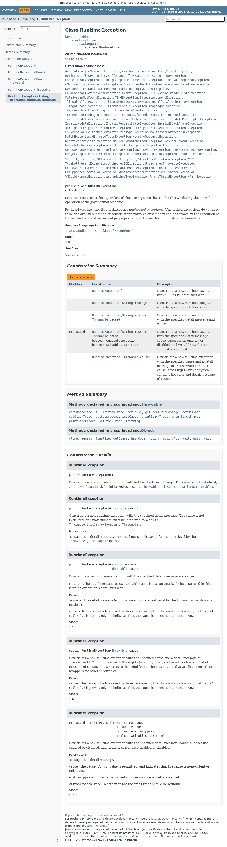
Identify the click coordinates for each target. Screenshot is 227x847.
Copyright (71, 833)
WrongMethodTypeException (127, 176)
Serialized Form (77, 255)
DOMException (75, 89)
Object (147, 430)
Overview (9, 10)
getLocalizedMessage (162, 412)
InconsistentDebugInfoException (91, 115)
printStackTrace (155, 416)
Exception (87, 190)
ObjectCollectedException (168, 145)
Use (35, 10)
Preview (56, 10)
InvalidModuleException (84, 123)
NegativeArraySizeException (88, 141)
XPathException (200, 176)
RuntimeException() (22, 65)
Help (122, 10)
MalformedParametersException (175, 132)
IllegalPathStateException (179, 101)
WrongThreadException (168, 176)
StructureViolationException (162, 159)
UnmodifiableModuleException (130, 168)
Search (111, 10)
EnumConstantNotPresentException (92, 93)
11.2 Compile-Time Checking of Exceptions (98, 230)
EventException (134, 93)
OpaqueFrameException (83, 149)
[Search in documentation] (195, 19)
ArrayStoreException (174, 71)
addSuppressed (80, 412)
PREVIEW (190, 158)
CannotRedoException (169, 75)
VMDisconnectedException (138, 172)
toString (133, 421)
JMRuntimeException (115, 128)
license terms (158, 2)
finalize (103, 438)
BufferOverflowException (85, 75)
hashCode (138, 438)
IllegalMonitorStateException (131, 101)
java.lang (28, 19)
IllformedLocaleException (125, 106)
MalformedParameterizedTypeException (117, 132)
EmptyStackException (151, 89)
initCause (130, 416)
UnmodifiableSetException (177, 168)
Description (12, 38)
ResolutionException (195, 154)
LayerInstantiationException (178, 128)
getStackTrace (80, 416)
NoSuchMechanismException (86, 145)
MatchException (77, 136)
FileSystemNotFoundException (89, 97)
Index (98, 10)
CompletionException (105, 84)
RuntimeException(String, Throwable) (26, 81)
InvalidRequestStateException (131, 123)
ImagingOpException (164, 106)
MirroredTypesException (111, 136)
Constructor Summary (20, 45)
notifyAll (171, 438)
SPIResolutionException (116, 159)
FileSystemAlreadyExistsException (177, 93)
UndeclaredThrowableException (170, 163)
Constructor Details (18, 58)
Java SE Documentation (166, 818)
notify (154, 438)
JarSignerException (81, 128)
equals (86, 438)
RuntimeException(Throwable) (29, 89)
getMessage (191, 412)
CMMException (75, 84)
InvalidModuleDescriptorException (187, 119)
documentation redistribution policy (170, 836)
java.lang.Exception (93, 44)
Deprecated (83, 10)
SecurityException (80, 159)
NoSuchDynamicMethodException (138, 141)
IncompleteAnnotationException (140, 110)
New (68, 10)
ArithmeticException (139, 71)
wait (186, 438)
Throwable (100, 319)
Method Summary (17, 52)
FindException (126, 97)
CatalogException (115, 80)
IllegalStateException (83, 106)
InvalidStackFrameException (180, 123)
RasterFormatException (110, 154)
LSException (75, 132)
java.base (9, 19)
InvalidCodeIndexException (87, 119)
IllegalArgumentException (161, 97)
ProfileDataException (120, 149)
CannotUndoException (82, 80)
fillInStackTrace (110, 412)
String (127, 303)
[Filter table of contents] (35, 28)
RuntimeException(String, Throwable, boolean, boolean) (32, 98)
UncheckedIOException (125, 163)
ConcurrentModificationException (151, 84)
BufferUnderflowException (129, 75)
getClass (120, 438)
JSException (142, 128)
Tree (44, 10)
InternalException (181, 115)
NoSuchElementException (184, 141)
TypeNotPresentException (85, 163)
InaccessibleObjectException (89, 110)
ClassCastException (147, 80)
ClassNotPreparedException (186, 80)
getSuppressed (107, 416)
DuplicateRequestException (110, 89)
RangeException (77, 154)
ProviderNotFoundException (194, 149)
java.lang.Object (78, 36)
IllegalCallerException (84, 101)
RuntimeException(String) (26, 72)
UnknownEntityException (84, 168)
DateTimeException (195, 84)
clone (73, 438)
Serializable (75, 59)
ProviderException (155, 149)
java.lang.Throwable (87, 40)
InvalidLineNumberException (134, 119)
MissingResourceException (154, 136)
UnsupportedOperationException (91, 172)
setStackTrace (110, 421)
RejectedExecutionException (154, 154)
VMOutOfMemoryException (84, 176)
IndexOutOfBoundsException (142, 115)
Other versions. (97, 825)
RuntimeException (55, 19)
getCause (134, 412)
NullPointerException (127, 145)
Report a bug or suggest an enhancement (93, 815)
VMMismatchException (178, 172)
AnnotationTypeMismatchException (92, 71)
